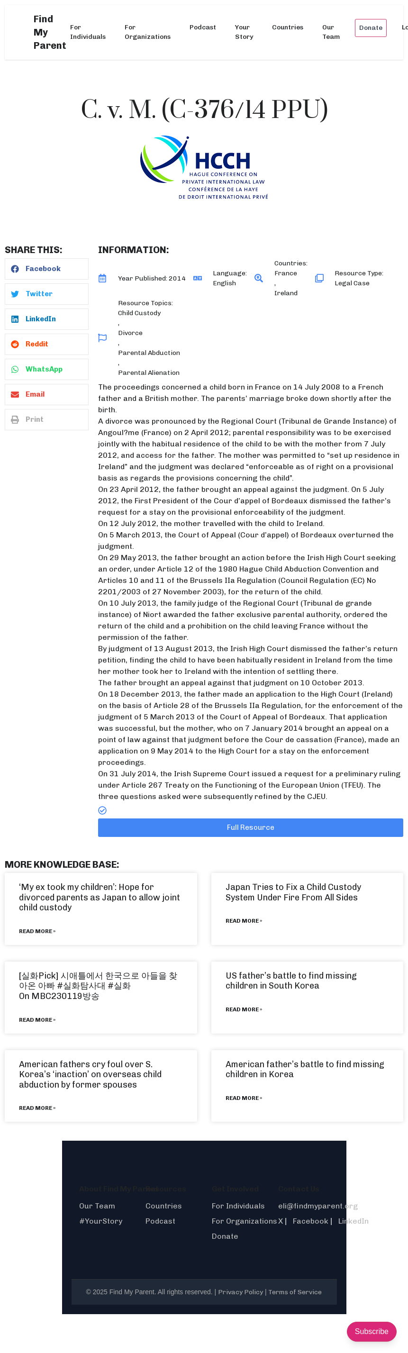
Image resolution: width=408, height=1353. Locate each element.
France (285, 273)
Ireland (286, 293)
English (224, 283)
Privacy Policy (240, 1292)
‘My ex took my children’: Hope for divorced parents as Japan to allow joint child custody (99, 897)
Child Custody (139, 313)
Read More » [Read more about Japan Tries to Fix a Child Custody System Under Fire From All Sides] (244, 920)
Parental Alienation (149, 373)
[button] (47, 269)
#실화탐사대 (81, 986)
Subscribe (372, 1331)
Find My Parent (50, 32)
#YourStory (100, 1221)
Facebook (310, 1221)
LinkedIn (353, 1221)
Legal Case (352, 283)
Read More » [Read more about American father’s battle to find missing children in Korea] (244, 1098)
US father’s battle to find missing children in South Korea (291, 981)
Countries (287, 27)
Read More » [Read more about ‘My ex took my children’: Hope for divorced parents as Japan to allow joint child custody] (37, 931)
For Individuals (88, 32)
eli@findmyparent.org (318, 1205)
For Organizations (148, 32)
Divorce (130, 333)
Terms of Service (295, 1292)
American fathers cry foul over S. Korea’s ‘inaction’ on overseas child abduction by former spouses (90, 1074)
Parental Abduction (149, 353)
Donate (370, 28)
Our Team (331, 32)
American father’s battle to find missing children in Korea (305, 1069)
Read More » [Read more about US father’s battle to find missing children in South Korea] (244, 1009)
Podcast (203, 27)
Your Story (244, 32)
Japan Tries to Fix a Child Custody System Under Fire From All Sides (293, 892)
